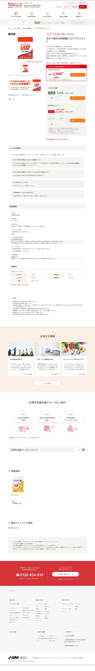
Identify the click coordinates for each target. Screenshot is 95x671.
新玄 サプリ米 (26, 612)
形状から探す (66, 600)
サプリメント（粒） (67, 609)
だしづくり (25, 615)
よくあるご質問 (69, 636)
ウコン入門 (51, 636)
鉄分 (46, 604)
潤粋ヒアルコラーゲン (28, 610)
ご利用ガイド (79, 16)
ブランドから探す (16, 28)
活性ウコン (12, 622)
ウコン (44, 23)
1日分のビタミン (14, 620)
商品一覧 (12, 600)
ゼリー (63, 611)
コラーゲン (38, 620)
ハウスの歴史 (40, 636)
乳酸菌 (63, 23)
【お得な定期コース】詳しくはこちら (57, 139)
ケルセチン (47, 611)
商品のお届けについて (13, 94)
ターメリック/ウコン (39, 605)
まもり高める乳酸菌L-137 (27, 28)
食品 (76, 609)
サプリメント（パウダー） (67, 605)
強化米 (76, 606)
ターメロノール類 (48, 615)
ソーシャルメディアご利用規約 (69, 658)
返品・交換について (27, 94)
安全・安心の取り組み (42, 639)
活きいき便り (52, 640)
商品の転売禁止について (72, 645)
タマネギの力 (26, 608)
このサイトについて (45, 658)
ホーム (9, 28)
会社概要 (80, 658)
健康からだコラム (53, 638)
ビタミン (38, 618)
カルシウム (47, 606)
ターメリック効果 (14, 617)
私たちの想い (47, 16)
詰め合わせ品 (26, 617)
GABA (37, 609)
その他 (46, 618)
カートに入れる (78, 74)
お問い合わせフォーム (65, 574)
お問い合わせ (81, 2)
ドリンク (77, 604)
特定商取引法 (36, 658)
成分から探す (39, 600)
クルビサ (56, 23)
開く (80, 449)
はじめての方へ (70, 2)
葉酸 (46, 609)
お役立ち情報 (41, 632)
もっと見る (47, 383)
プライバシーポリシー (56, 658)
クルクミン (38, 611)
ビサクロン (38, 613)
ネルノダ (49, 23)
